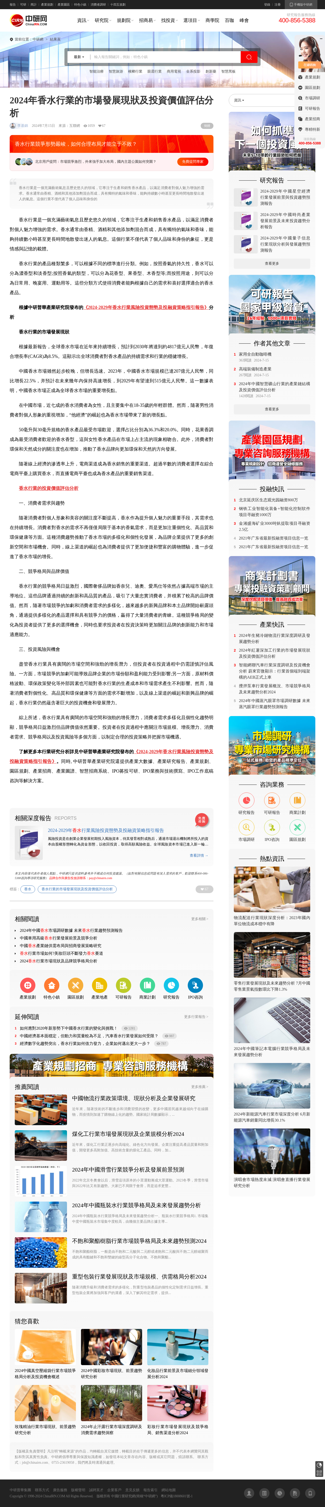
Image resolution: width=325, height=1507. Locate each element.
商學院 (212, 20)
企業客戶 (114, 1490)
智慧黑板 (228, 71)
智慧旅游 (116, 71)
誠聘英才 (96, 1490)
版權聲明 (78, 1490)
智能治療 (96, 71)
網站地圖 (168, 1490)
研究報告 (319, 1465)
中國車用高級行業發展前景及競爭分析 (58, 938)
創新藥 (211, 71)
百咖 (229, 20)
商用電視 (174, 71)
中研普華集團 (20, 1490)
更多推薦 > (199, 1087)
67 (206, 889)
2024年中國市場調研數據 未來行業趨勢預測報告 (71, 930)
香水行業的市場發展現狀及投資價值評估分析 (77, 889)
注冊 (278, 4)
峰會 (244, 20)
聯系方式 (42, 1490)
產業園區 (64, 4)
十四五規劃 (118, 4)
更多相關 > (199, 919)
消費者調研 (98, 4)
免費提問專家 (193, 162)
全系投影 (193, 71)
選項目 (190, 20)
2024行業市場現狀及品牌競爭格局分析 (58, 961)
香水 (27, 889)
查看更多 (272, 263)
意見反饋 (132, 1490)
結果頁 (55, 39)
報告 (13, 4)
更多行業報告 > (196, 1017)
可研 (23, 4)
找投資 (168, 20)
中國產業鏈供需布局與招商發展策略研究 (60, 946)
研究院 (102, 20)
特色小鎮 (80, 4)
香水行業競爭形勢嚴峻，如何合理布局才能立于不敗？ (76, 144)
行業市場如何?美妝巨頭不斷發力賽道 (61, 953)
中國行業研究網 (123, 1496)
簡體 (207, 126)
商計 (34, 4)
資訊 (81, 20)
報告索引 (150, 1490)
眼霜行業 (154, 71)
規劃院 (124, 20)
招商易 (146, 20)
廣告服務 (60, 1490)
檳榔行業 (135, 71)
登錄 (267, 4)
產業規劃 (47, 4)
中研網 (38, 39)
